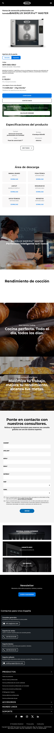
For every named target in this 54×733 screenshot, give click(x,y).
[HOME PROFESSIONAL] (27, 3)
